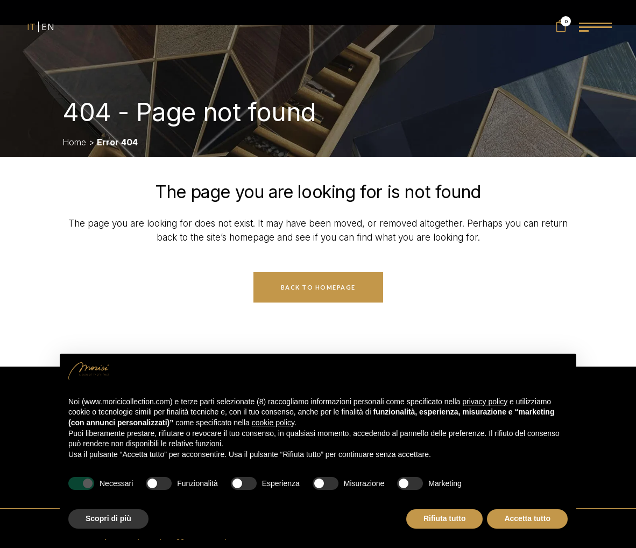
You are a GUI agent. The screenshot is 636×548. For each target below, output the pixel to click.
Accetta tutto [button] (527, 518)
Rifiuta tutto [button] (444, 518)
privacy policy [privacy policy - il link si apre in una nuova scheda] (484, 401)
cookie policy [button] (273, 422)
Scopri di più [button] (108, 518)
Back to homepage (318, 287)
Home (74, 142)
